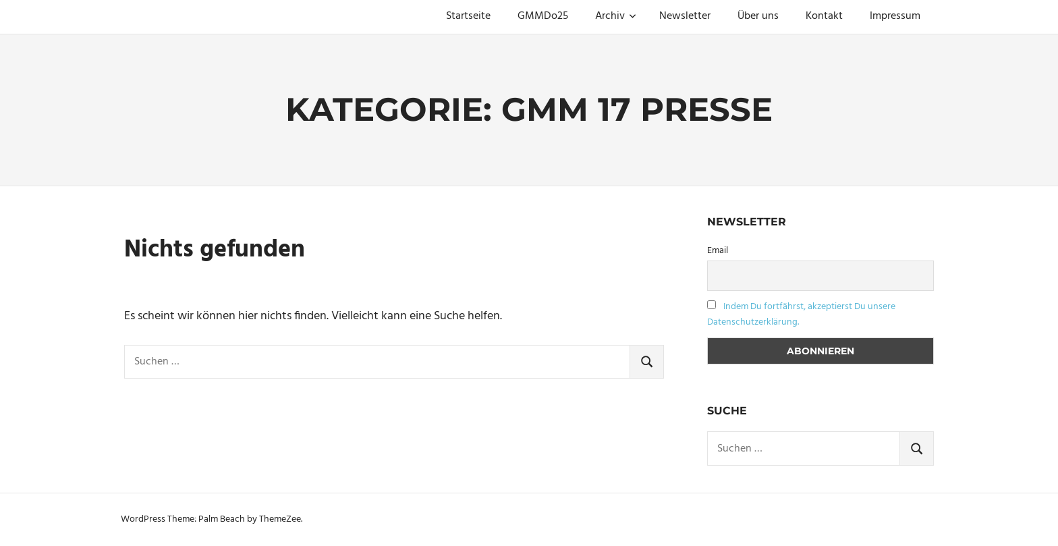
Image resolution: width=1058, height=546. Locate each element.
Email (717, 250)
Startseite (468, 16)
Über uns (758, 16)
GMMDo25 (543, 16)
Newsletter (685, 16)
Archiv (615, 16)
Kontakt (824, 16)
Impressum (895, 16)
